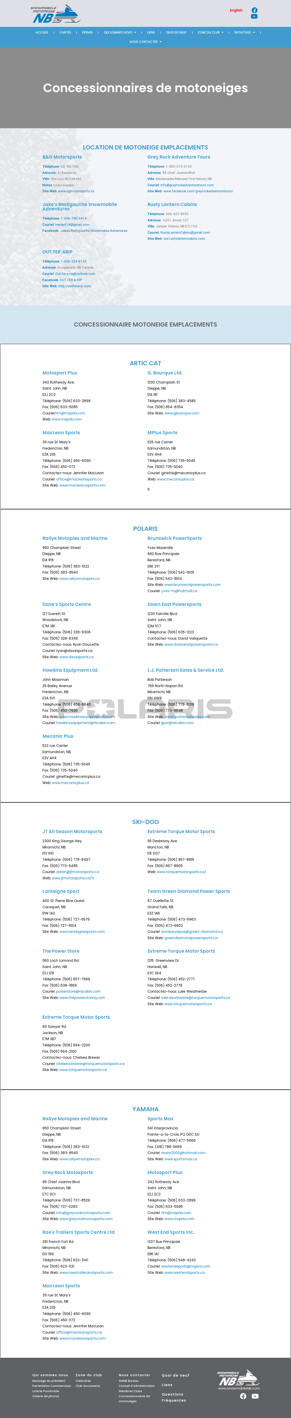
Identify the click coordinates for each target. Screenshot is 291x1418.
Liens (151, 32)
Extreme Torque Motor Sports (181, 831)
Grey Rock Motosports (67, 1172)
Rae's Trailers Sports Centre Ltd (78, 1232)
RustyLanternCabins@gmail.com (185, 232)
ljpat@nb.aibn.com (177, 722)
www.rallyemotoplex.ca (79, 578)
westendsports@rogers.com (185, 1266)
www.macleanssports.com (82, 485)
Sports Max (160, 1119)
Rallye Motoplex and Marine (75, 538)
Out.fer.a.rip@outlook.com (75, 274)
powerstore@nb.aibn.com (78, 991)
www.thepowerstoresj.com (82, 997)
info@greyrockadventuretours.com (187, 185)
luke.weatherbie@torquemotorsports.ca (195, 997)
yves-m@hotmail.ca (179, 591)
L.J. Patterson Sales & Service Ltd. (186, 670)
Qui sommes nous (120, 32)
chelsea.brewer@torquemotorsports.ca (89, 1063)
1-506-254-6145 (74, 261)
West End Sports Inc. (171, 1232)
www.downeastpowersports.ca (191, 644)
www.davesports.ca (76, 657)
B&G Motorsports (62, 157)
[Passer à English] (236, 10)
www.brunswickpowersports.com (192, 584)
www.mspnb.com (67, 419)
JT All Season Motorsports (72, 831)
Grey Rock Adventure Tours (179, 157)
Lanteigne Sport (60, 891)
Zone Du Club (210, 32)
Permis (87, 32)
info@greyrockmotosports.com (83, 1212)
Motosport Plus (59, 373)
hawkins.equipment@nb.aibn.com (85, 722)
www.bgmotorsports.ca (76, 191)
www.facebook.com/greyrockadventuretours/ (198, 191)
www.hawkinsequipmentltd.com (87, 716)
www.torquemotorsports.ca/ (181, 871)
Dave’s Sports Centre (66, 604)
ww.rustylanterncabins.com (184, 239)
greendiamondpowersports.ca (191, 938)
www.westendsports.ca (184, 1272)
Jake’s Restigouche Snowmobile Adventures (94, 231)
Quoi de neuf (176, 32)
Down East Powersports (174, 604)
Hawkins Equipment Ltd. (70, 670)
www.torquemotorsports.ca (187, 1004)
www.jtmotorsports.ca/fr (73, 878)
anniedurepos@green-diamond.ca (192, 931)
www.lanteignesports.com (82, 931)
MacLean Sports (61, 433)
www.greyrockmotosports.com (86, 1218)
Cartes (65, 32)
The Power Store (60, 951)
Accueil (42, 32)
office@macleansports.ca (79, 479)
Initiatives (244, 32)
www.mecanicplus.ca (175, 479)
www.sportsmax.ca (180, 1159)
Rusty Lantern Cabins (172, 204)
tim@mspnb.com (70, 413)
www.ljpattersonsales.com (187, 716)
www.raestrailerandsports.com (86, 1272)
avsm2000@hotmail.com (183, 1152)
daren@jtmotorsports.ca (77, 871)
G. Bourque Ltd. (165, 373)
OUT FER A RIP (71, 280)
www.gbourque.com (181, 413)
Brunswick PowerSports (175, 538)
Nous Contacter (145, 41)
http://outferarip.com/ (75, 286)
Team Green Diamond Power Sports (189, 891)
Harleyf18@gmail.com (72, 225)
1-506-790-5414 (74, 218)
